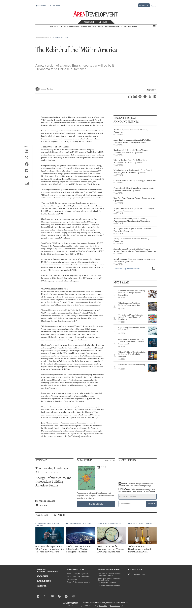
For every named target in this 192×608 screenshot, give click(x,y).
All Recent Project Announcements (127, 269)
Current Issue (44, 581)
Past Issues (110, 461)
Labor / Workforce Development (78, 576)
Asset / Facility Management (77, 574)
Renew (153, 6)
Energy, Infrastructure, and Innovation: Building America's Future (53, 481)
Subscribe (144, 5)
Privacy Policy (103, 606)
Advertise (56, 6)
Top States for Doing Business (109, 585)
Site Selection (60, 38)
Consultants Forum (44, 6)
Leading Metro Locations (107, 583)
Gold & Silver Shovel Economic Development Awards (109, 574)
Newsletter (43, 576)
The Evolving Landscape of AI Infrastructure (53, 470)
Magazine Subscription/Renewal (48, 570)
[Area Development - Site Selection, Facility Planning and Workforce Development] (96, 14)
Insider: (136, 485)
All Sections (154, 26)
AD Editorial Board (129, 26)
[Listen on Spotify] (54, 505)
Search (103, 22)
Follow (89, 22)
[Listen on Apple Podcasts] (54, 501)
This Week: (137, 490)
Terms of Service (115, 606)
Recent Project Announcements (78, 582)
